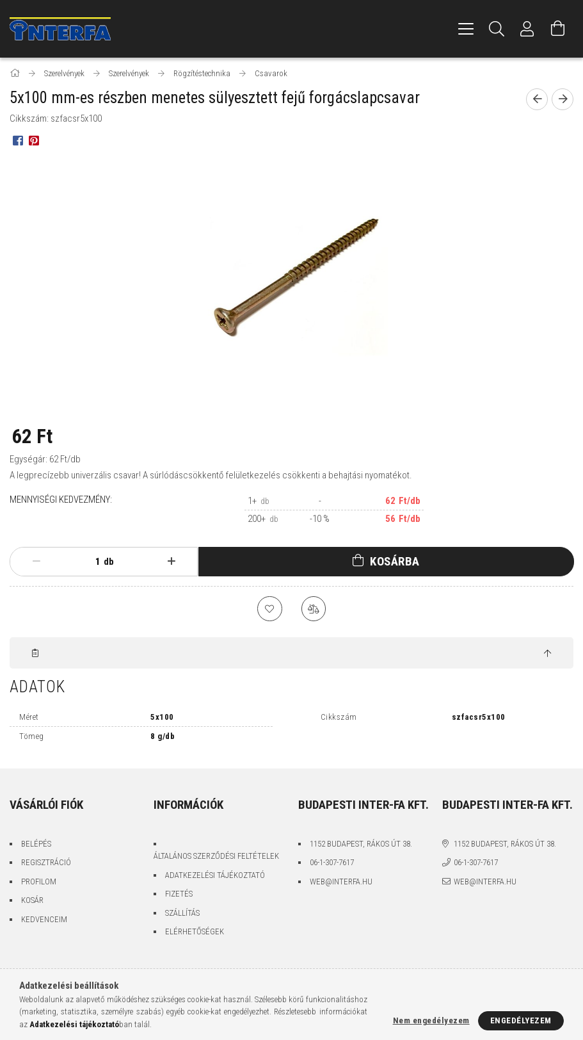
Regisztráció (46, 863)
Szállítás (182, 913)
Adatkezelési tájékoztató (215, 876)
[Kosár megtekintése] (558, 29)
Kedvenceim (44, 920)
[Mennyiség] (87, 561)
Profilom (38, 882)
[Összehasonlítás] (314, 609)
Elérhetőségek (194, 932)
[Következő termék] (562, 99)
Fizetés (179, 894)
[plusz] (171, 562)
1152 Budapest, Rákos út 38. (361, 844)
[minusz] (36, 562)
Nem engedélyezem (431, 1020)
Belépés (36, 844)
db (109, 561)
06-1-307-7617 (332, 863)
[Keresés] (496, 29)
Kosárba (395, 561)
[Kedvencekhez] (269, 609)
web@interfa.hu (341, 882)
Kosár (32, 901)
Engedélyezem (521, 1020)
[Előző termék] (537, 99)
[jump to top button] (547, 654)
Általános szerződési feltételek (216, 856)
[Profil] (527, 29)
